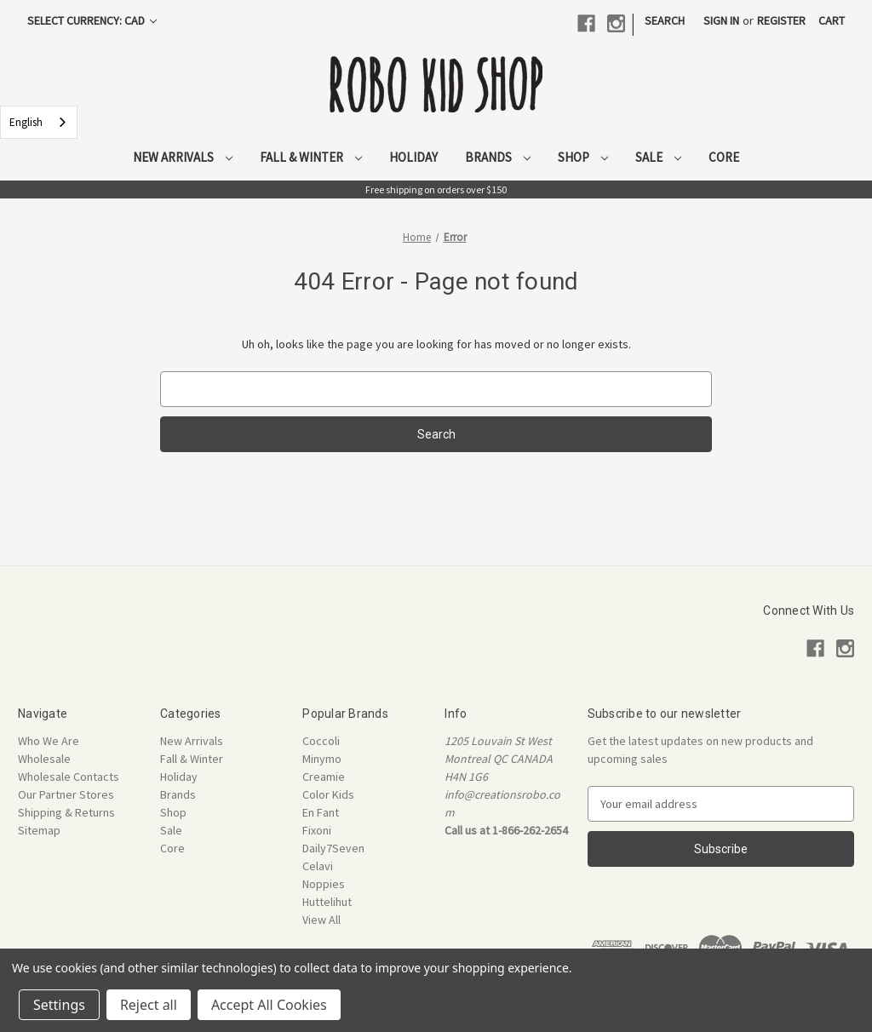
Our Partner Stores (66, 794)
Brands (498, 157)
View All (321, 919)
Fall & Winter (311, 157)
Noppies (323, 884)
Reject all (148, 1004)
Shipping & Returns (66, 812)
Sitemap (39, 830)
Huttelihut (327, 901)
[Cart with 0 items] (831, 21)
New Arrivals (182, 157)
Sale (658, 157)
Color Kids (328, 794)
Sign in (721, 20)
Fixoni (316, 830)
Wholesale (44, 758)
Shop (583, 157)
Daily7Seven (333, 848)
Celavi (317, 866)
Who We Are (48, 740)
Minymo (321, 758)
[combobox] (38, 122)
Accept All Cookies (269, 1004)
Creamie (323, 776)
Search (665, 20)
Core (723, 157)
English (26, 122)
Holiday (413, 157)
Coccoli (321, 740)
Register (781, 20)
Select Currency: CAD (92, 20)
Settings (59, 1004)
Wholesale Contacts (68, 776)
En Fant (320, 812)
